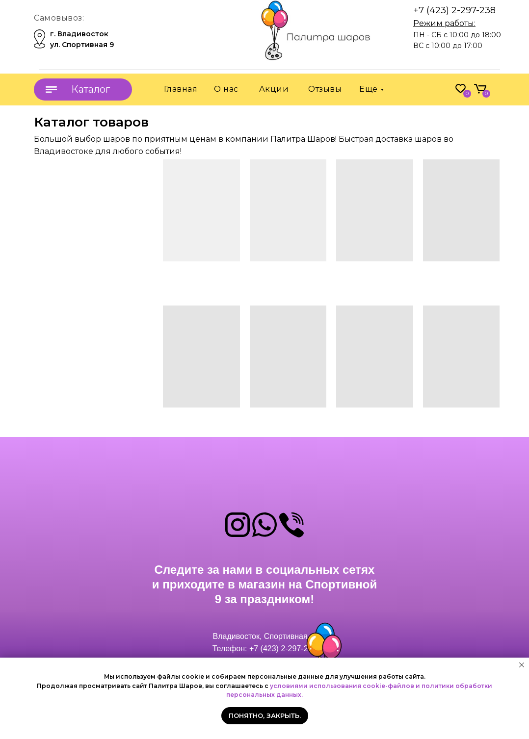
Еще (368, 89)
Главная (181, 89)
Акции (274, 89)
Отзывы (325, 89)
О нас (226, 89)
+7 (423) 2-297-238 (454, 10)
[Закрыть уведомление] (522, 665)
